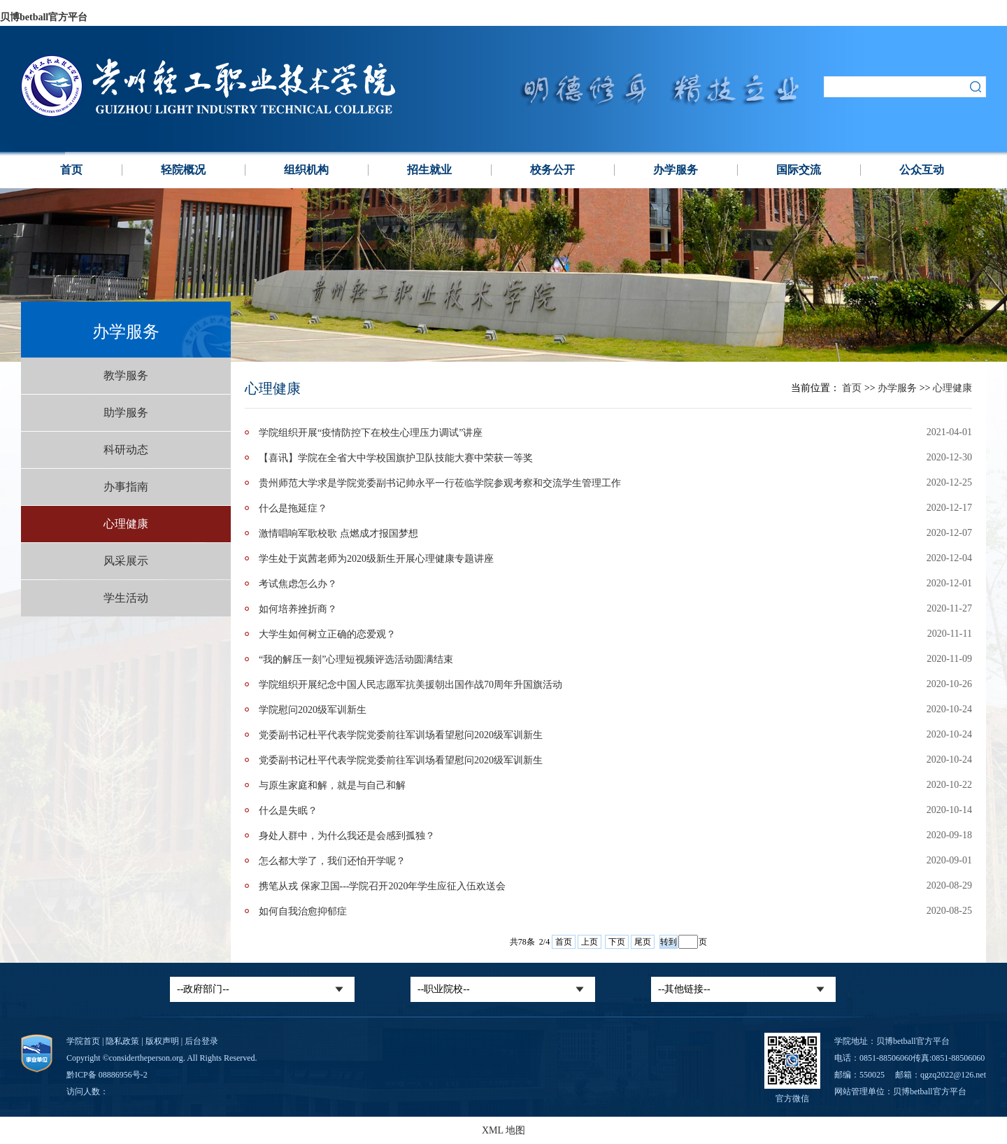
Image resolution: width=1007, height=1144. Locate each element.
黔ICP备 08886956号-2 (107, 1075)
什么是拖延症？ (293, 508)
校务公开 (552, 170)
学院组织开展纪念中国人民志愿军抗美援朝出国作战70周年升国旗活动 (410, 684)
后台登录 (201, 1041)
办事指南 (125, 487)
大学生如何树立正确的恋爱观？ (327, 634)
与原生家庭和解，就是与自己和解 (332, 785)
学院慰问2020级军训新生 (312, 710)
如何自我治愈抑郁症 (303, 911)
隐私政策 (122, 1041)
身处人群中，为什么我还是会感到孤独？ (347, 836)
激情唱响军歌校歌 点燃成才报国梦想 (338, 533)
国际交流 (798, 170)
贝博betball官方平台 (43, 17)
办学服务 (675, 170)
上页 (589, 942)
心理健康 (125, 524)
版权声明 (162, 1041)
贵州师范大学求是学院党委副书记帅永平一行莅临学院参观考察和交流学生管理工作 (440, 483)
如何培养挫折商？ (298, 609)
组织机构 (306, 170)
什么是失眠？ (288, 810)
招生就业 (429, 170)
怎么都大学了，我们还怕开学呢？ (332, 861)
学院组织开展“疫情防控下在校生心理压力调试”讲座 (371, 433)
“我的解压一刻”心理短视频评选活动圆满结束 (356, 659)
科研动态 (125, 450)
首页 (71, 170)
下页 (616, 942)
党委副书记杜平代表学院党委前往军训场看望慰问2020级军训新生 (401, 735)
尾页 (642, 942)
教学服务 (125, 375)
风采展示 (125, 561)
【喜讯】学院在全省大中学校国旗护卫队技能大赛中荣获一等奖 (396, 458)
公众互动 (921, 170)
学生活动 (125, 598)
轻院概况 (183, 170)
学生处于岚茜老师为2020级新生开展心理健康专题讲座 (376, 558)
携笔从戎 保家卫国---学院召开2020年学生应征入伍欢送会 (382, 886)
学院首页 (83, 1041)
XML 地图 (503, 1130)
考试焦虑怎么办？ (298, 584)
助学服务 (125, 412)
